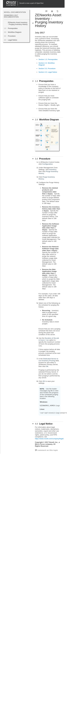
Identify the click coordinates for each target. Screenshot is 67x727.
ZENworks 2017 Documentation (11, 16)
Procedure (12, 36)
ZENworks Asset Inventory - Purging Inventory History (18, 23)
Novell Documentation (15, 12)
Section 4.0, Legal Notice (48, 72)
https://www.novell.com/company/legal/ (49, 439)
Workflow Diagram (15, 32)
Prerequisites (13, 28)
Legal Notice (12, 40)
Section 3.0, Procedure (47, 68)
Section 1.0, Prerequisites (48, 59)
